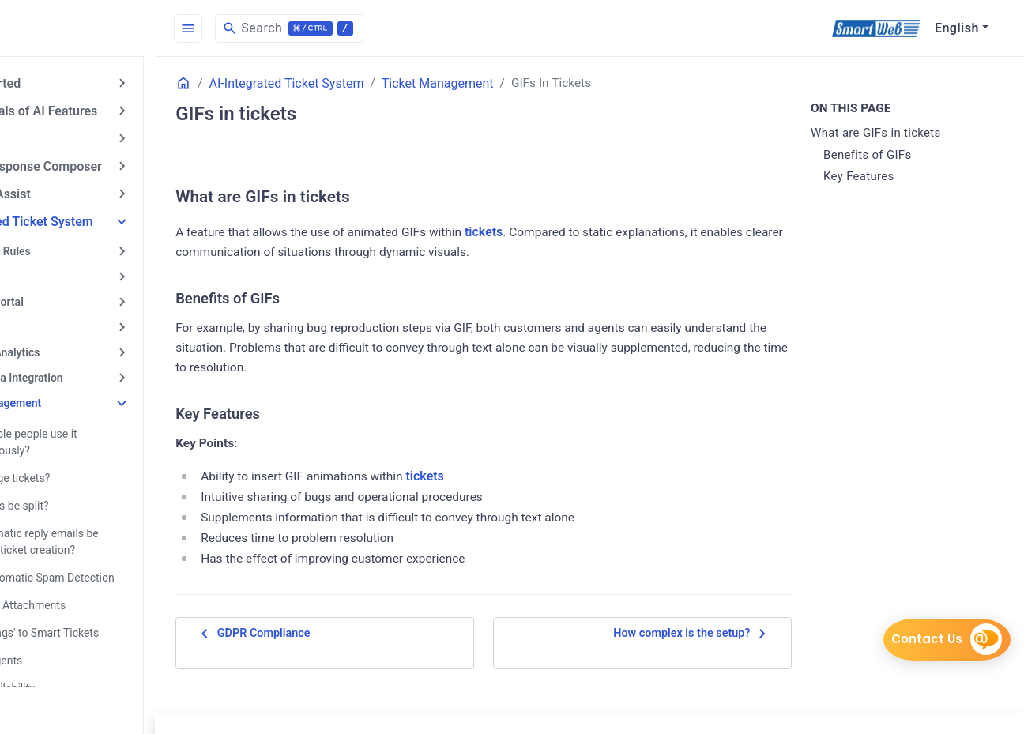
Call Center (51, 270)
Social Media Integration (84, 368)
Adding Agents (68, 644)
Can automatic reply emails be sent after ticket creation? (118, 528)
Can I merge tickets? (81, 466)
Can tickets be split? (81, 493)
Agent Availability (74, 670)
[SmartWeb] (876, 28)
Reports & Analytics (73, 343)
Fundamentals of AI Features (97, 109)
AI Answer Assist (64, 190)
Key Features (879, 177)
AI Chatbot (46, 136)
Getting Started (59, 82)
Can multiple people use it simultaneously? (95, 431)
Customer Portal (64, 294)
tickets (576, 231)
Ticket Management (73, 392)
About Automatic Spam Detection (114, 563)
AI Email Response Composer (99, 163)
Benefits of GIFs (888, 155)
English (957, 28)
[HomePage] (118, 28)
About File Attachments (89, 590)
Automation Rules (68, 245)
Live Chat (47, 319)
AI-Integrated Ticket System (95, 216)
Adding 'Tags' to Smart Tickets (106, 617)
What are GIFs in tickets (896, 133)
